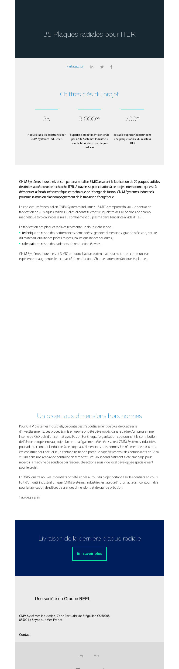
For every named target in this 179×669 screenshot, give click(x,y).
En (96, 656)
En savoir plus (89, 554)
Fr (82, 656)
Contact (24, 636)
